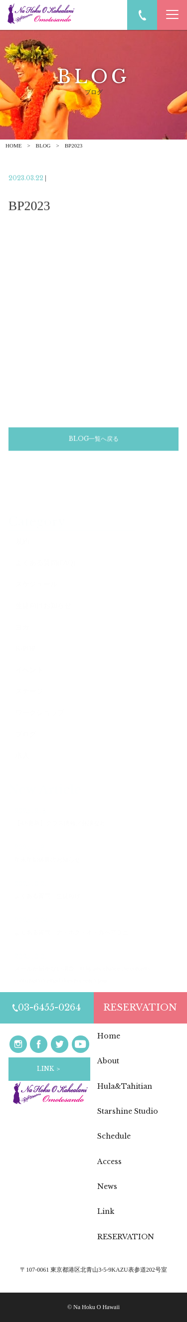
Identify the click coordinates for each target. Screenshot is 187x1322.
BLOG (43, 145)
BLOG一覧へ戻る (94, 439)
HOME (13, 145)
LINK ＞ (49, 1068)
